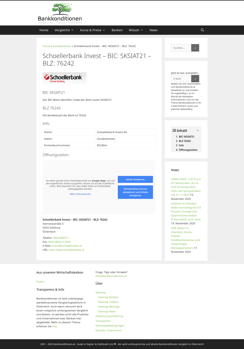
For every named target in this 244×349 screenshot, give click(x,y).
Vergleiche (66, 30)
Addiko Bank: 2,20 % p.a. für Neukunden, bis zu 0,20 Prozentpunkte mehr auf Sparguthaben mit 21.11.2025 (186, 187)
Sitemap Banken (108, 297)
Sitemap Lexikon (108, 302)
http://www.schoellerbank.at (66, 250)
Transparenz (103, 321)
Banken (117, 30)
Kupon (40, 281)
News (153, 30)
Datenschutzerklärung (109, 316)
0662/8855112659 (59, 242)
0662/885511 (61, 238)
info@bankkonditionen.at (111, 276)
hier (54, 326)
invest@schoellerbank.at (67, 245)
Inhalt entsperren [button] (135, 179)
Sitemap (101, 292)
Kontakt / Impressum (109, 330)
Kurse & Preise (94, 30)
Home (44, 30)
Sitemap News (107, 311)
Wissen (137, 30)
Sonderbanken (62, 46)
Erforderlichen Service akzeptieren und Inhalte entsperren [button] (135, 192)
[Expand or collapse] (198, 130)
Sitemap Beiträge (109, 306)
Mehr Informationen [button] (80, 194)
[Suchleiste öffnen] (202, 30)
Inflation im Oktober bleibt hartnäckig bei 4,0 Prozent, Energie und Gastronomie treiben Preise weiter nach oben (186, 211)
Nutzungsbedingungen (110, 325)
